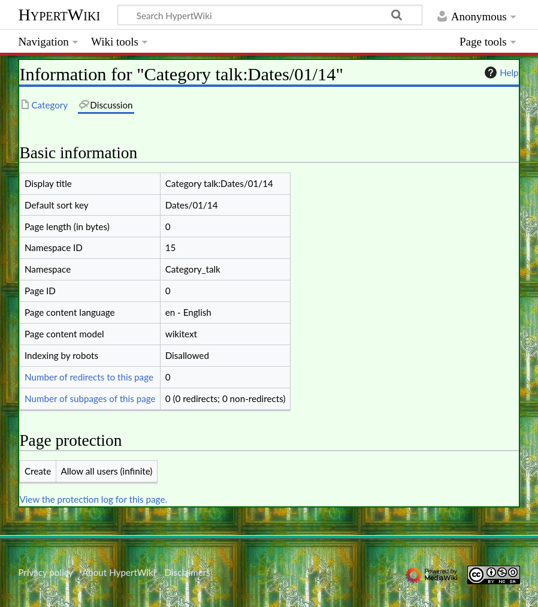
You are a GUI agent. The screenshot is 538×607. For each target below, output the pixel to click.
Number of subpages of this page (90, 398)
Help (500, 72)
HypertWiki (59, 14)
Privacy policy (45, 572)
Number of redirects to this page (89, 377)
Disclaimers (187, 572)
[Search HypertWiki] (270, 15)
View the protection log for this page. (93, 499)
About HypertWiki (118, 572)
